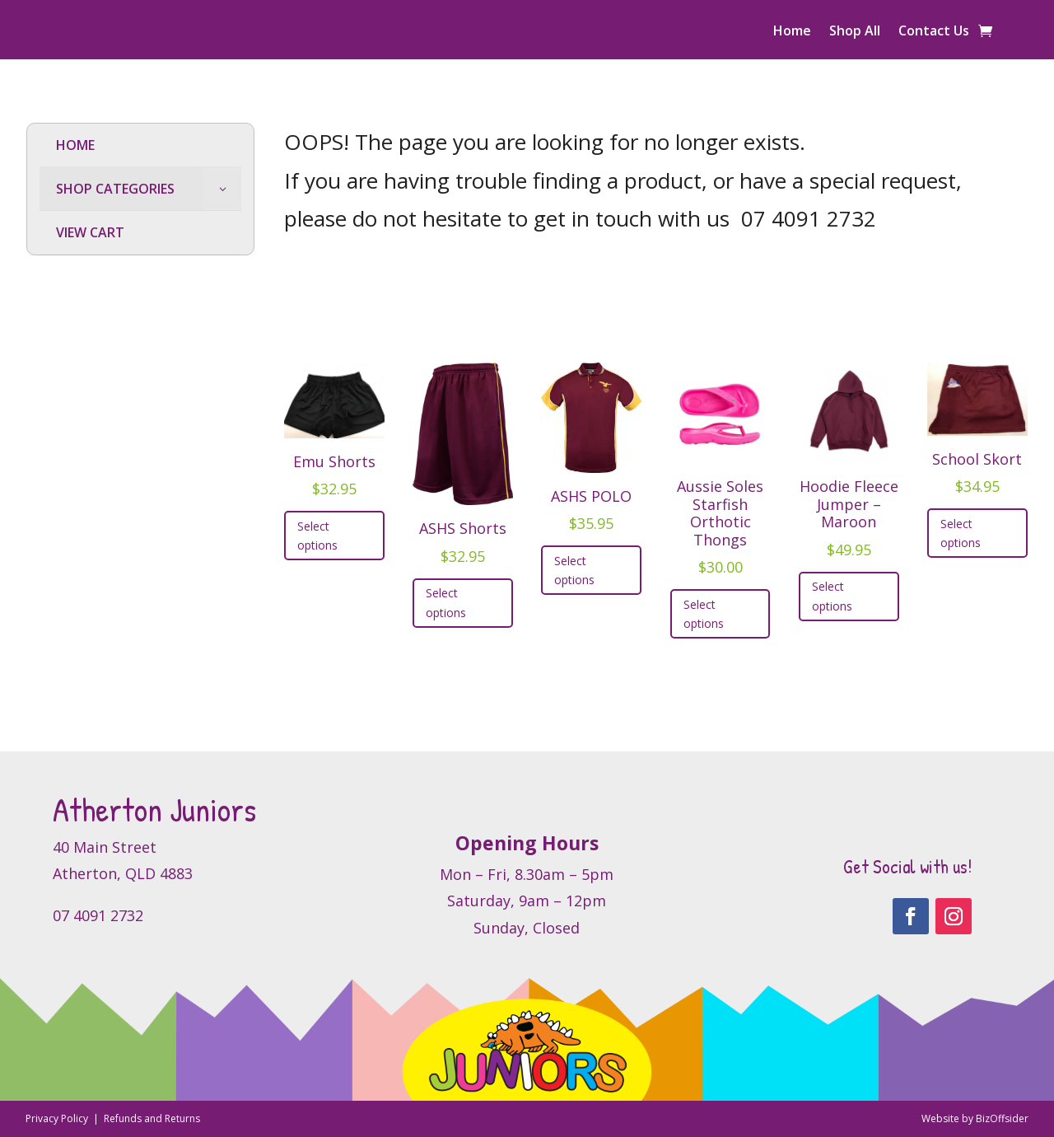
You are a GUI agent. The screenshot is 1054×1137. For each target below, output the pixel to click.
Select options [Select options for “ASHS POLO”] (574, 570)
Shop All (854, 32)
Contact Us (933, 32)
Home (792, 32)
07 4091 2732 (808, 218)
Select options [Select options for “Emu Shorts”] (317, 536)
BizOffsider (1002, 1118)
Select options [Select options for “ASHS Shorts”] (446, 602)
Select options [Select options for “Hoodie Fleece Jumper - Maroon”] (832, 596)
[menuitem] (140, 145)
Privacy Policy (58, 1118)
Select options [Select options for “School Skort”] (960, 533)
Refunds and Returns (152, 1118)
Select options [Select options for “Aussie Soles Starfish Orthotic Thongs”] (703, 614)
